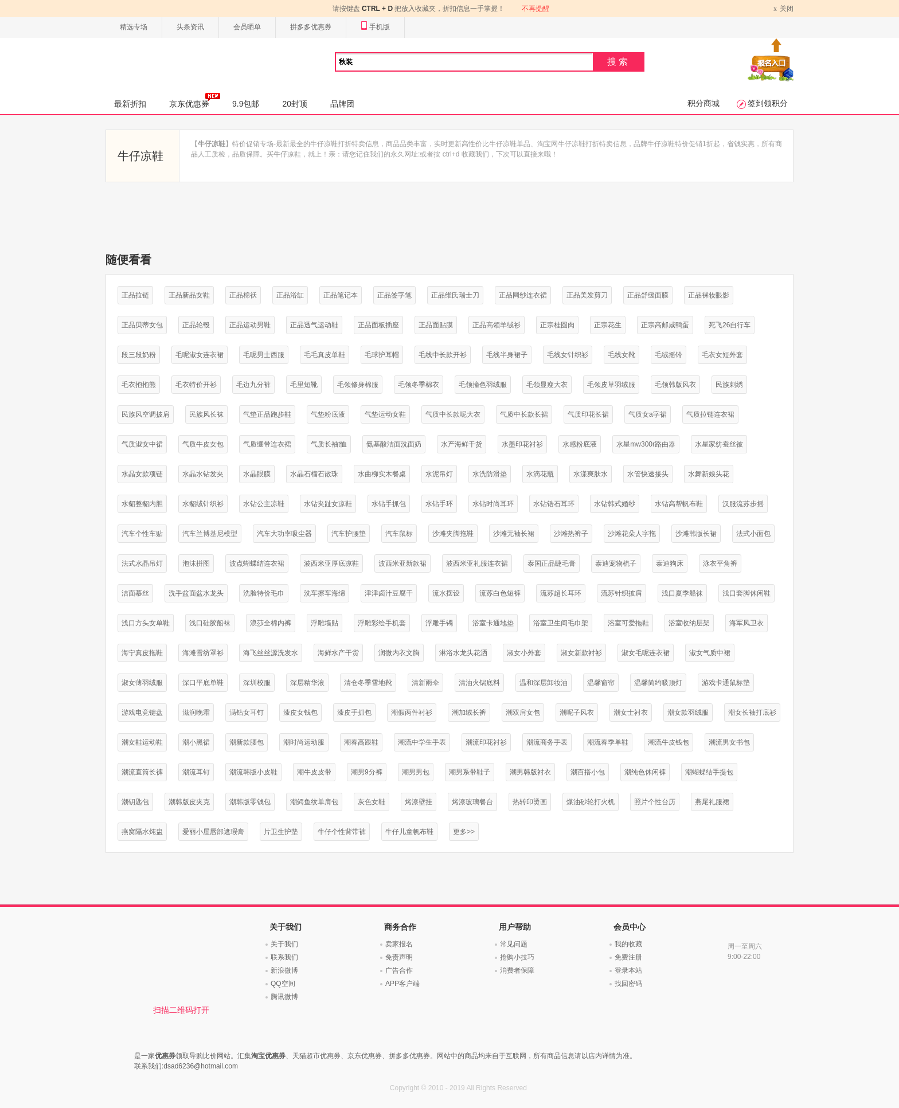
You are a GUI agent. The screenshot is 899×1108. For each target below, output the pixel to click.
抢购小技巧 (517, 957)
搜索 (618, 61)
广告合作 (399, 970)
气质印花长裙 (588, 414)
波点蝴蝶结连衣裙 (256, 563)
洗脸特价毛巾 (263, 593)
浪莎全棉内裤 (270, 623)
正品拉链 (135, 295)
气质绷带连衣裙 (267, 444)
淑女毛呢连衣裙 (646, 653)
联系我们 (284, 957)
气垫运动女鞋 (385, 414)
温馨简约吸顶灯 (658, 683)
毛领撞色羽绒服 (483, 385)
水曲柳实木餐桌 (382, 474)
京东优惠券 (194, 100)
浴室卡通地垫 (493, 623)
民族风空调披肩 (146, 414)
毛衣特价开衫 (196, 385)
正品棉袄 (243, 295)
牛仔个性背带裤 (342, 832)
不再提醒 (535, 9)
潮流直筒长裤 (142, 772)
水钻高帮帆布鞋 (679, 504)
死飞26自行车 (730, 325)
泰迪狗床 (669, 563)
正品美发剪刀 (587, 295)
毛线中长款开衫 (443, 355)
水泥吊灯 (439, 474)
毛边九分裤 (253, 385)
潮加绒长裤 (469, 712)
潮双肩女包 (523, 712)
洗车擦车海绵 (324, 593)
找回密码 (628, 984)
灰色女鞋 (371, 802)
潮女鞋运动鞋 (142, 742)
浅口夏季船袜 (682, 593)
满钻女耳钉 (246, 712)
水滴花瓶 (540, 474)
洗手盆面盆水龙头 (196, 593)
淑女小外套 (524, 653)
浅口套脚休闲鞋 (746, 593)
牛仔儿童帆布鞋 (409, 832)
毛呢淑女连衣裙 (199, 355)
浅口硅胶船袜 (209, 623)
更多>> (464, 832)
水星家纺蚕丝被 (719, 444)
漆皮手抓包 (354, 712)
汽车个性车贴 (142, 534)
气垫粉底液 (328, 414)
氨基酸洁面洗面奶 (393, 444)
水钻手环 (439, 504)
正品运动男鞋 (250, 325)
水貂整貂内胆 (142, 504)
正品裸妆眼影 (708, 295)
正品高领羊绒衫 (496, 325)
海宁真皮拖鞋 (142, 653)
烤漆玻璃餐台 (472, 802)
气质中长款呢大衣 (452, 414)
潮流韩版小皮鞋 (253, 772)
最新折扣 (130, 103)
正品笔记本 (340, 295)
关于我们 (284, 944)
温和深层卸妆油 (543, 683)
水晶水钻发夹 (203, 474)
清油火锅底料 (479, 683)
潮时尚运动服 (304, 742)
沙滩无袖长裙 (513, 534)
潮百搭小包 (587, 772)
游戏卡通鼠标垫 (726, 683)
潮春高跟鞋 (361, 742)
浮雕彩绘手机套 (382, 623)
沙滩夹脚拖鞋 (453, 534)
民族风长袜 (206, 414)
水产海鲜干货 (461, 444)
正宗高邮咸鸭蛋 (665, 325)
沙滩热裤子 (571, 534)
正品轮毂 (196, 325)
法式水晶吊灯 (142, 563)
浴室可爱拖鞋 (628, 623)
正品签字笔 (394, 295)
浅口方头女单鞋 (146, 623)
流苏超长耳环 (560, 593)
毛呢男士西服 (263, 355)
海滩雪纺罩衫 (203, 653)
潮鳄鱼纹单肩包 (314, 802)
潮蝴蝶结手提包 (709, 772)
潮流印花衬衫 (486, 742)
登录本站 (628, 970)
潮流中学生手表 (422, 742)
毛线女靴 (621, 355)
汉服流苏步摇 (743, 504)
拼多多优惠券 (310, 27)
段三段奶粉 (139, 355)
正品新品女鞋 (189, 295)
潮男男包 (415, 772)
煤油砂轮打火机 (590, 802)
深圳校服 (257, 683)
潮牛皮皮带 (314, 772)
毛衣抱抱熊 (139, 385)
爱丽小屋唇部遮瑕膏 (213, 832)
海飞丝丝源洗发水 (270, 653)
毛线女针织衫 (567, 355)
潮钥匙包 (135, 802)
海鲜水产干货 (338, 653)
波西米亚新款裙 (402, 563)
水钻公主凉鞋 (263, 504)
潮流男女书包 (729, 742)
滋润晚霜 (196, 712)
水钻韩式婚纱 (614, 504)
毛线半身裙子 (506, 355)
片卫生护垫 (281, 832)
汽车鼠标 (399, 534)
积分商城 (703, 103)
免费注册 (628, 957)
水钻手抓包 (389, 504)
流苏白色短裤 (500, 593)
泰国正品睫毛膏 (551, 563)
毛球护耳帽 (382, 355)
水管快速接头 (648, 474)
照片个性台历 (654, 802)
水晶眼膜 (257, 474)
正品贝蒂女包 (142, 325)
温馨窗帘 (601, 683)
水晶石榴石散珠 (314, 474)
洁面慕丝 (135, 593)
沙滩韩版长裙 (696, 534)
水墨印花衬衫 (522, 444)
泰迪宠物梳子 (615, 563)
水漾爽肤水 (590, 474)
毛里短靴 (304, 385)
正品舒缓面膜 (648, 295)
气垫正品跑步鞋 (267, 414)
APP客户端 (402, 984)
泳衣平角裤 (720, 563)
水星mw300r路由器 (645, 444)
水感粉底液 (579, 444)
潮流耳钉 (196, 772)
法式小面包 (753, 534)
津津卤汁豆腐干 (389, 593)
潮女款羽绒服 (688, 712)
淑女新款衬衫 (581, 653)
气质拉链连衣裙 (710, 414)
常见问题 (513, 944)
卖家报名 (399, 944)
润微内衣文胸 (399, 653)
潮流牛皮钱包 (668, 742)
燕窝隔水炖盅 (142, 832)
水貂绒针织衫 (203, 504)
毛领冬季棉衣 (418, 385)
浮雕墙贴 (324, 623)
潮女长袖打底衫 (752, 712)
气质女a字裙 (647, 414)
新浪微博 (284, 970)
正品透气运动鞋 (314, 325)
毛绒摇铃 (668, 355)
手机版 (375, 27)
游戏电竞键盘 (142, 712)
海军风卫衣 (746, 623)
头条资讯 (190, 27)
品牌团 (342, 103)
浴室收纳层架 (689, 623)
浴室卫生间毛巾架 (560, 623)
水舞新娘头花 (708, 474)
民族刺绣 (729, 385)
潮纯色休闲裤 (645, 772)
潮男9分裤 (366, 772)
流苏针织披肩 (621, 593)
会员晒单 (247, 27)
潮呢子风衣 (577, 712)
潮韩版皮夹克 (189, 802)
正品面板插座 (378, 325)
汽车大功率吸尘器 (284, 534)
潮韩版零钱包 (250, 802)
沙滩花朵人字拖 (632, 534)
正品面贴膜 (436, 325)
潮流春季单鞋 (607, 742)
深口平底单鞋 (203, 683)
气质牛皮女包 (203, 444)
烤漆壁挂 (418, 802)
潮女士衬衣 (630, 712)
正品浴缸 (290, 295)
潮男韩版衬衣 (530, 772)
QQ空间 (283, 984)
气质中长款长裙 (524, 414)
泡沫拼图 (196, 563)
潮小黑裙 (196, 742)
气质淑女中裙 (142, 444)
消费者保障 (517, 970)
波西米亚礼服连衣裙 (477, 563)
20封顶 (294, 103)
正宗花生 (608, 325)
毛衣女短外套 (722, 355)
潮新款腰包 (246, 742)
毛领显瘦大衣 (547, 385)
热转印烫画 (530, 802)
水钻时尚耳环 (493, 504)
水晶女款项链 (142, 474)
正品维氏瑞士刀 (455, 295)
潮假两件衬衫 (411, 712)
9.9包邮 (245, 103)
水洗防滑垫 (489, 474)
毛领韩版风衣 (675, 385)
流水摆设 (446, 593)
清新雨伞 (425, 683)
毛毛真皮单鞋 (324, 355)
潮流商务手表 (547, 742)
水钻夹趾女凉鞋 (328, 504)
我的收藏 (628, 944)
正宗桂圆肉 (557, 325)
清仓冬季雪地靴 (368, 683)
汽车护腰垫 (348, 534)
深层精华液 (307, 683)
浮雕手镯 (439, 623)
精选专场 (133, 27)
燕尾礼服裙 (712, 802)
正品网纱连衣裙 (523, 295)
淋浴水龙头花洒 (463, 653)
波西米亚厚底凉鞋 (331, 563)
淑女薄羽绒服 (142, 683)
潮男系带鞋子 (469, 772)
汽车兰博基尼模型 (209, 534)
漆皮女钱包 (300, 712)
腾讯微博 (284, 997)
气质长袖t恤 (329, 444)
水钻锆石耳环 (553, 504)
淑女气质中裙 (709, 653)
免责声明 (399, 957)
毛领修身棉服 (357, 385)
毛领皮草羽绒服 (611, 385)
